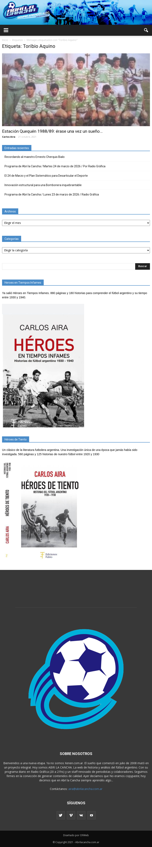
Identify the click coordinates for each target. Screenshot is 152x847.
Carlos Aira (8, 136)
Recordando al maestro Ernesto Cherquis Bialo (35, 156)
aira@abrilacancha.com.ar (85, 789)
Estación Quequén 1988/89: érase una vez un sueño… (52, 131)
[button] (146, 30)
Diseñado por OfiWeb (76, 835)
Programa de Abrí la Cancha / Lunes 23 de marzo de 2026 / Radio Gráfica (52, 194)
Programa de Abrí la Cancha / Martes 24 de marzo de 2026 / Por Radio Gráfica (55, 166)
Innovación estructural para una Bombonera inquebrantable (43, 185)
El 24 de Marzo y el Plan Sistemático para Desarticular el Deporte (46, 175)
